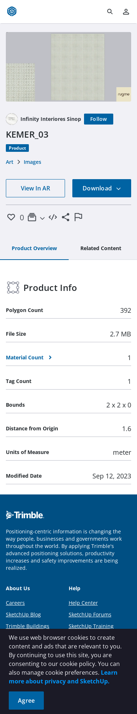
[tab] (34, 248)
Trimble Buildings (27, 626)
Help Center (83, 602)
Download (102, 188)
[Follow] (98, 119)
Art (10, 161)
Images (32, 161)
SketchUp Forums (90, 614)
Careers (15, 602)
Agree (26, 701)
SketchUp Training (91, 626)
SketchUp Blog (23, 614)
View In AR (35, 188)
